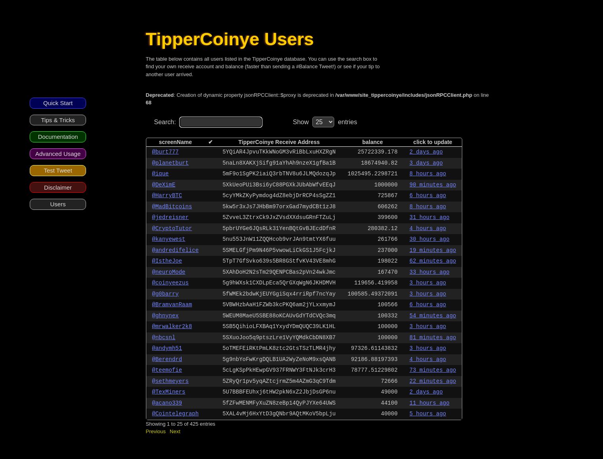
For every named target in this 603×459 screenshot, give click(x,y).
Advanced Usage (57, 153)
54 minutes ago (433, 316)
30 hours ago (430, 239)
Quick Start (58, 103)
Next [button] (175, 431)
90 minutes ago (433, 185)
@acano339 (167, 403)
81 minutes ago (433, 337)
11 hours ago (430, 403)
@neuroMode (169, 272)
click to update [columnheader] (432, 142)
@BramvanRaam (172, 305)
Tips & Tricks (58, 120)
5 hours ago (428, 414)
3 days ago (426, 163)
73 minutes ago (433, 370)
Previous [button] (156, 431)
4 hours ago (428, 228)
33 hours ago (430, 272)
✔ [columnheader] (210, 142)
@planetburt (170, 163)
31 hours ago (430, 217)
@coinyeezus (170, 283)
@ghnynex (165, 316)
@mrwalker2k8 (172, 326)
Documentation (58, 136)
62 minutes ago (433, 261)
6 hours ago (428, 195)
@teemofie (167, 370)
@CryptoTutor (172, 228)
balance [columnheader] (372, 142)
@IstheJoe (167, 261)
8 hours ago (428, 174)
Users (58, 204)
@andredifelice (175, 250)
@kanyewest (169, 239)
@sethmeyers (170, 381)
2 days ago (426, 152)
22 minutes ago (433, 381)
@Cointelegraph (175, 414)
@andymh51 (167, 348)
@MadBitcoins (172, 207)
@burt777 (165, 152)
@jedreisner (170, 217)
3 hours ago (428, 283)
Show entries (325, 122)
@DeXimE (164, 185)
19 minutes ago (433, 250)
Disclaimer (58, 187)
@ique (160, 174)
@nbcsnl (164, 337)
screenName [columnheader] (175, 142)
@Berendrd (167, 359)
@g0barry (165, 294)
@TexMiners (169, 392)
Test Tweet (58, 170)
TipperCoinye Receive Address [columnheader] (279, 142)
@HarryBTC (167, 195)
